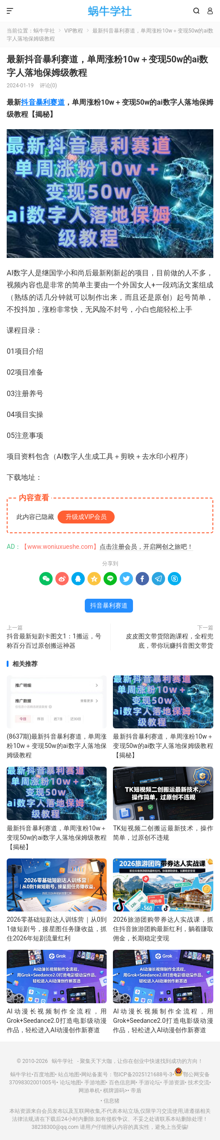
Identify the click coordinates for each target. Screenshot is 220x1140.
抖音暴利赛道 (42, 102)
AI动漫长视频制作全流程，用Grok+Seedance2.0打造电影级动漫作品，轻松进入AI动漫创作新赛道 (57, 1021)
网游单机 (89, 1090)
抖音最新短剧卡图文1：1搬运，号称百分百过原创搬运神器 (54, 641)
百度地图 (44, 1074)
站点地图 (68, 1074)
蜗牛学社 (110, 11)
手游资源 (174, 1082)
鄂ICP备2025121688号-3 (142, 1074)
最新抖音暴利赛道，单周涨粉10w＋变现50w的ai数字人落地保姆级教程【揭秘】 (163, 746)
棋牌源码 (114, 1090)
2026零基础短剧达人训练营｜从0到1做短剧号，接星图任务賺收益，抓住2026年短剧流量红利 (57, 929)
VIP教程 (73, 31)
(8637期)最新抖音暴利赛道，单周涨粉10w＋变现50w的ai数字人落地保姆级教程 (57, 746)
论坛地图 (70, 1082)
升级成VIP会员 (86, 516)
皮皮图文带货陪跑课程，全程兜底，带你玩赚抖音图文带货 (169, 641)
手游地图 (95, 1082)
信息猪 (112, 1101)
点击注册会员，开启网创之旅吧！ (146, 546)
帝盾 (136, 1090)
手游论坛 (149, 1082)
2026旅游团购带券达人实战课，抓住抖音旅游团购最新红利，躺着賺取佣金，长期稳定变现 (163, 929)
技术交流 (198, 1082)
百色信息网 (122, 1082)
